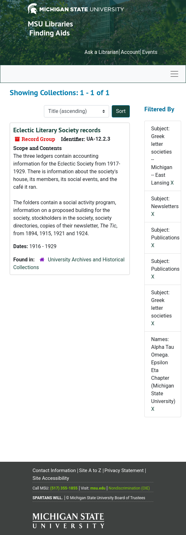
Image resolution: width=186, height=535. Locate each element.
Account (130, 52)
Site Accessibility (51, 478)
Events (149, 52)
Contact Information (54, 470)
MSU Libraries (50, 24)
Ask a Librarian (101, 52)
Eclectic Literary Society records (56, 130)
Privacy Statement (123, 470)
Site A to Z (90, 470)
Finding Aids (49, 33)
